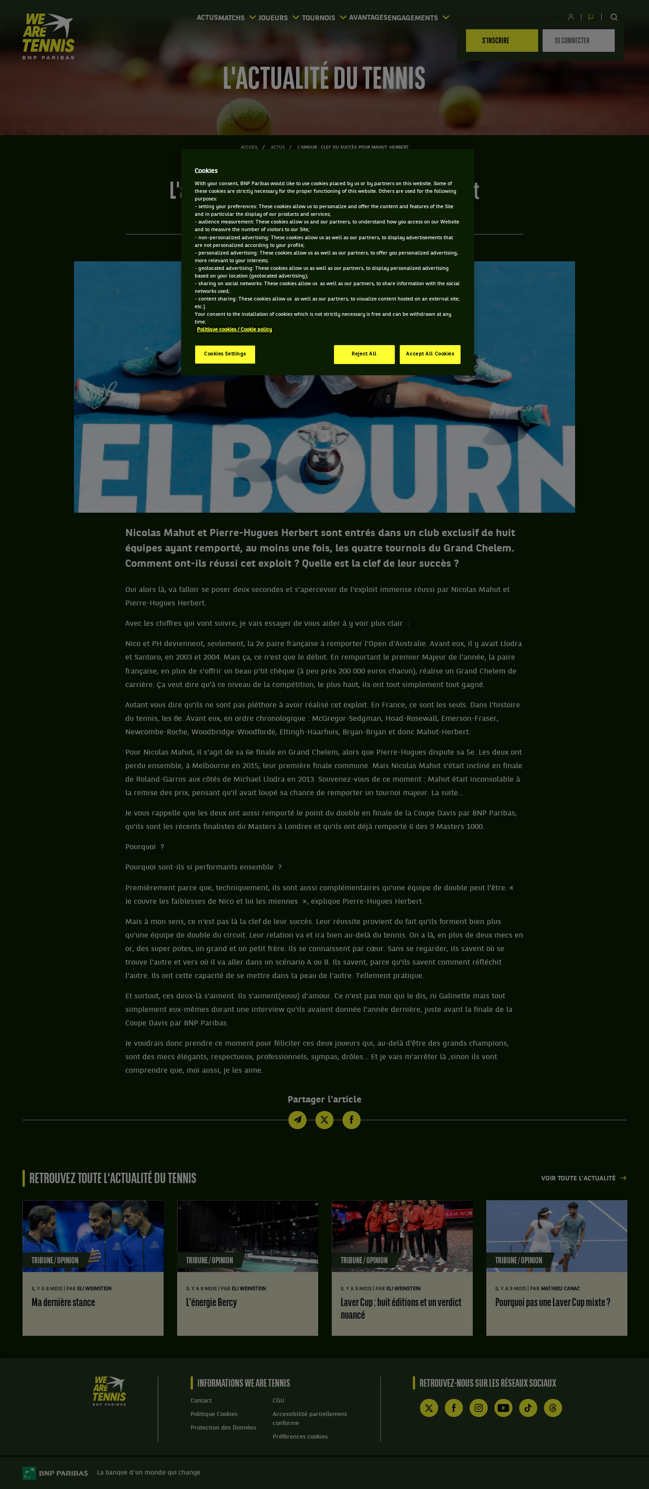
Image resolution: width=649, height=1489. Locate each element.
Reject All (364, 354)
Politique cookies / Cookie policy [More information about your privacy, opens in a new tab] (234, 329)
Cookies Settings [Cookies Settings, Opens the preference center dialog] (225, 354)
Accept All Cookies (430, 354)
